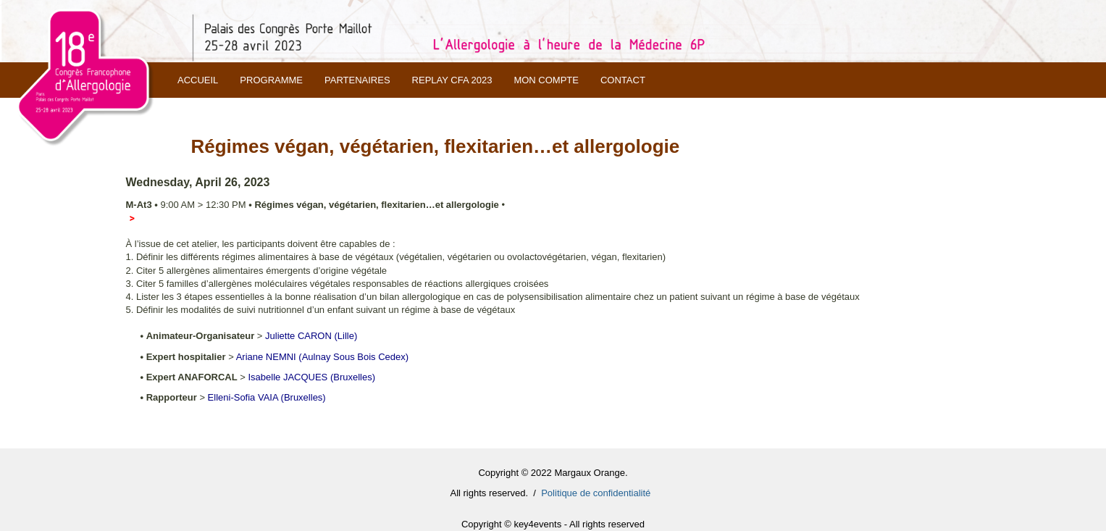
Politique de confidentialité (595, 493)
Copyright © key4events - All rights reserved (553, 524)
